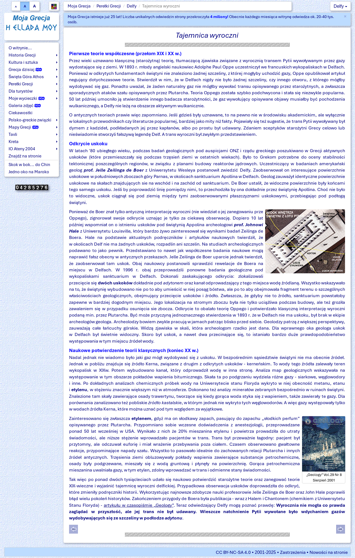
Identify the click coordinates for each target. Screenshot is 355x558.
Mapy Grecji (24, 127)
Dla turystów (21, 91)
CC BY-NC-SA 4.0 (233, 552)
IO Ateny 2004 (22, 149)
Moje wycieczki (27, 98)
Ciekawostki (20, 113)
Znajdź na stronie (25, 156)
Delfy (131, 6)
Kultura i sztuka (23, 62)
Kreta (14, 141)
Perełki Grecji (109, 6)
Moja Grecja (79, 6)
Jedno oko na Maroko (29, 172)
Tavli (13, 134)
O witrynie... (20, 48)
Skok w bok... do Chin (29, 164)
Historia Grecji (22, 55)
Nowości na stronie (329, 552)
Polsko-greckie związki (30, 120)
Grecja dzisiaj (25, 69)
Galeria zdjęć (25, 105)
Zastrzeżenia (293, 552)
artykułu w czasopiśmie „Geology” (139, 505)
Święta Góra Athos (26, 77)
